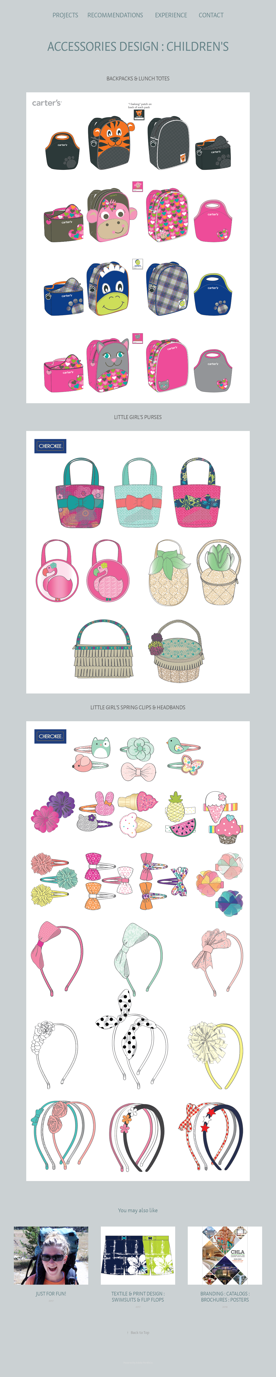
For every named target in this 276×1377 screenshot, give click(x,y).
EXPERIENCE (171, 15)
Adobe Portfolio (144, 1362)
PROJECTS (65, 15)
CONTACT (211, 15)
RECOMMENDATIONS (115, 15)
